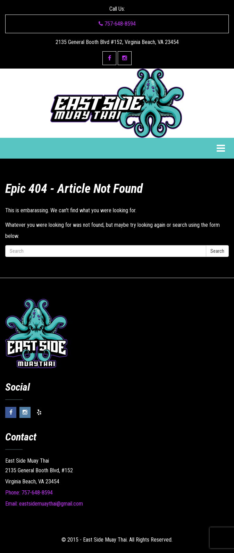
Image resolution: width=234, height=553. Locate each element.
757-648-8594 (117, 23)
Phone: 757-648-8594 (29, 492)
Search (217, 251)
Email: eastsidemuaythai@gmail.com (44, 503)
